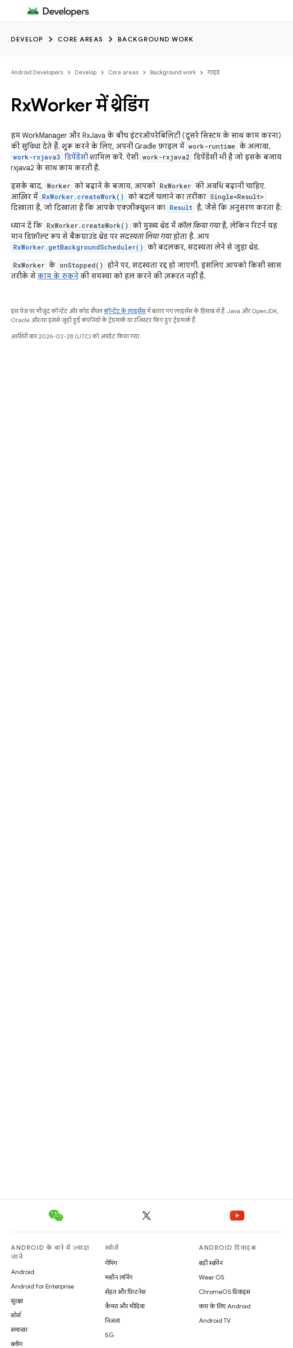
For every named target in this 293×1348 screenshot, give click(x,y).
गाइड (213, 72)
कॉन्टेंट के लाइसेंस (125, 311)
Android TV (215, 1320)
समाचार (19, 1329)
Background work (156, 39)
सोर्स (16, 1315)
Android (22, 1272)
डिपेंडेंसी (49, 157)
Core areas (80, 39)
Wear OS (211, 1277)
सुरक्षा (17, 1301)
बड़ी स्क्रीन (211, 1263)
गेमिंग (111, 1263)
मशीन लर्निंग (119, 1277)
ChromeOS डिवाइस (224, 1292)
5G (109, 1335)
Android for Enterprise (42, 1286)
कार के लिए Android (225, 1306)
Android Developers (37, 72)
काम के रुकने (57, 276)
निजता (112, 1320)
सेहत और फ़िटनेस (125, 1292)
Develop (27, 39)
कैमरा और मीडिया (125, 1306)
